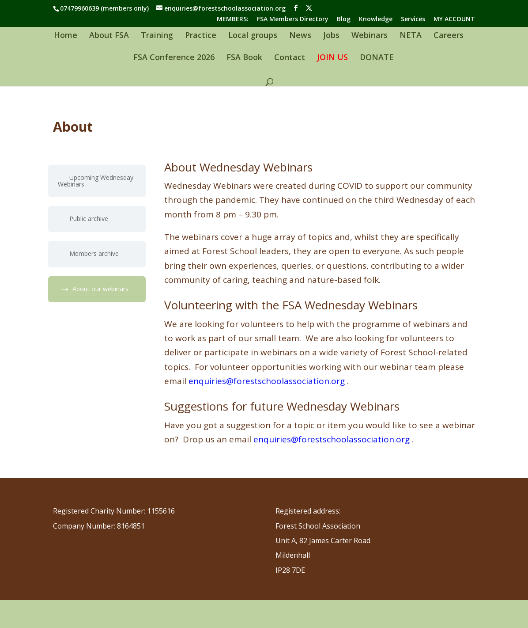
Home (65, 36)
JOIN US (332, 58)
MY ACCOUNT (454, 19)
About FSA (109, 36)
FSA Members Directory (292, 19)
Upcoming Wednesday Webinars (95, 180)
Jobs (331, 36)
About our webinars (100, 289)
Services (413, 19)
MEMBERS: (233, 19)
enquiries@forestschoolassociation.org (267, 381)
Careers (449, 36)
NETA (411, 36)
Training (157, 36)
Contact (289, 58)
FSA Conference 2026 (174, 58)
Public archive (88, 218)
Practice (200, 36)
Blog (344, 19)
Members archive (94, 253)
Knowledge (375, 19)
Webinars (369, 36)
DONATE (377, 58)
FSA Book (244, 58)
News (300, 36)
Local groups (252, 36)
